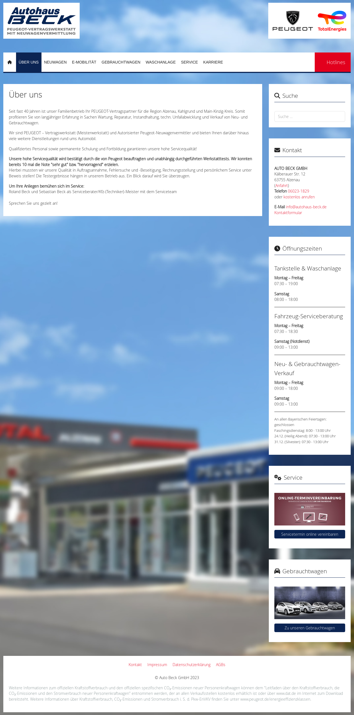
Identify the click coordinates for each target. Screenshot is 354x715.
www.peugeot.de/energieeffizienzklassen (275, 699)
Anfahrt (281, 185)
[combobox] (309, 116)
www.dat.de (286, 693)
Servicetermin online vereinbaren (309, 534)
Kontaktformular (288, 212)
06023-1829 (298, 191)
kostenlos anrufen (299, 196)
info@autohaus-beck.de (306, 206)
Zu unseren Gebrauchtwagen (310, 627)
